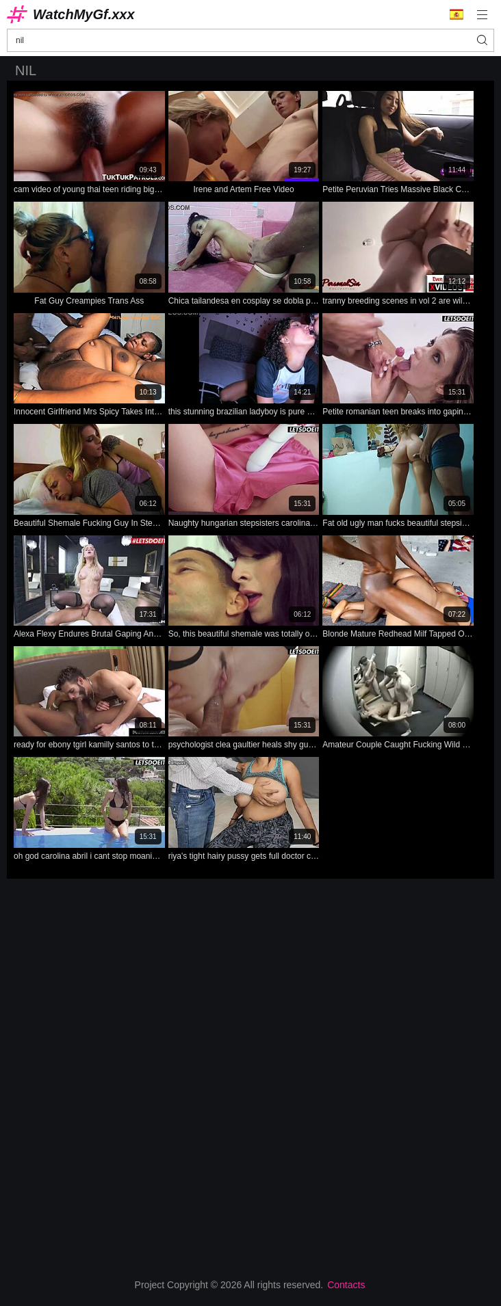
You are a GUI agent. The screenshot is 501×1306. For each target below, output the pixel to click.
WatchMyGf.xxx (84, 14)
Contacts (346, 1284)
